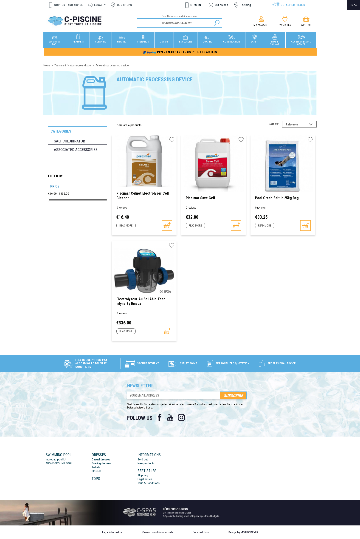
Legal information (112, 532)
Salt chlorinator (69, 141)
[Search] (179, 23)
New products (146, 463)
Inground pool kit (56, 459)
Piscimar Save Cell (200, 198)
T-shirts (96, 467)
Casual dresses (101, 459)
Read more (125, 225)
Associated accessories (76, 149)
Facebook (159, 417)
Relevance (301, 125)
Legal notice (145, 479)
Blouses (96, 471)
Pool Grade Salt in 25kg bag (277, 198)
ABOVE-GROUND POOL (59, 463)
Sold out (143, 459)
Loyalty (100, 5)
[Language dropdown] (353, 5)
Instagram (181, 417)
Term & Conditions (149, 483)
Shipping (143, 475)
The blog (245, 5)
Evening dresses (101, 463)
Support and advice (68, 5)
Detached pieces (293, 5)
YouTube (170, 417)
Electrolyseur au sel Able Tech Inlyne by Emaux (140, 301)
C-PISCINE (196, 5)
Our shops (124, 5)
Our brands (221, 5)
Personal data (201, 532)
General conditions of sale (157, 532)
